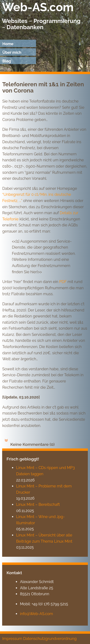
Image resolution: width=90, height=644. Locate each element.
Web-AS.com (38, 7)
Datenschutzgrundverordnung (50, 638)
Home (7, 44)
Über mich (11, 52)
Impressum (12, 638)
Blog (6, 61)
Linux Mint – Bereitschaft (38, 504)
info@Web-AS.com (36, 613)
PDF (63, 281)
